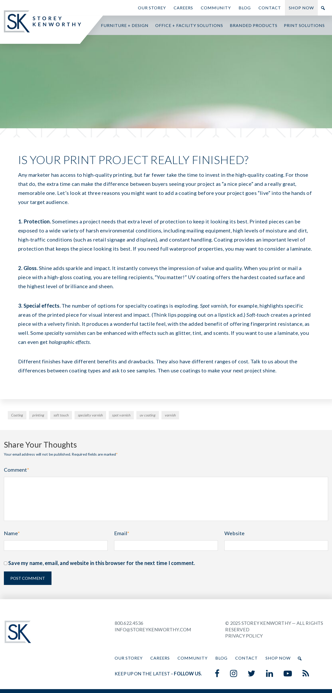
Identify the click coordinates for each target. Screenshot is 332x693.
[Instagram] (233, 673)
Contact (270, 7)
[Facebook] (217, 673)
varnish (170, 415)
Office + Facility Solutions (189, 25)
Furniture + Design (125, 25)
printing (38, 415)
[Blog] (305, 673)
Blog (245, 7)
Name (12, 533)
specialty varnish (90, 415)
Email (121, 533)
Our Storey (152, 7)
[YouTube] (287, 673)
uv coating (148, 415)
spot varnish (121, 415)
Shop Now (301, 7)
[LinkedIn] (269, 673)
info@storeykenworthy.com (153, 629)
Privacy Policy (244, 636)
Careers (183, 7)
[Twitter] (251, 673)
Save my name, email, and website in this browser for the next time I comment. (101, 563)
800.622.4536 (129, 623)
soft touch (61, 415)
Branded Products (253, 25)
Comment (16, 469)
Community (216, 7)
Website (234, 533)
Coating (17, 415)
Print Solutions (304, 25)
